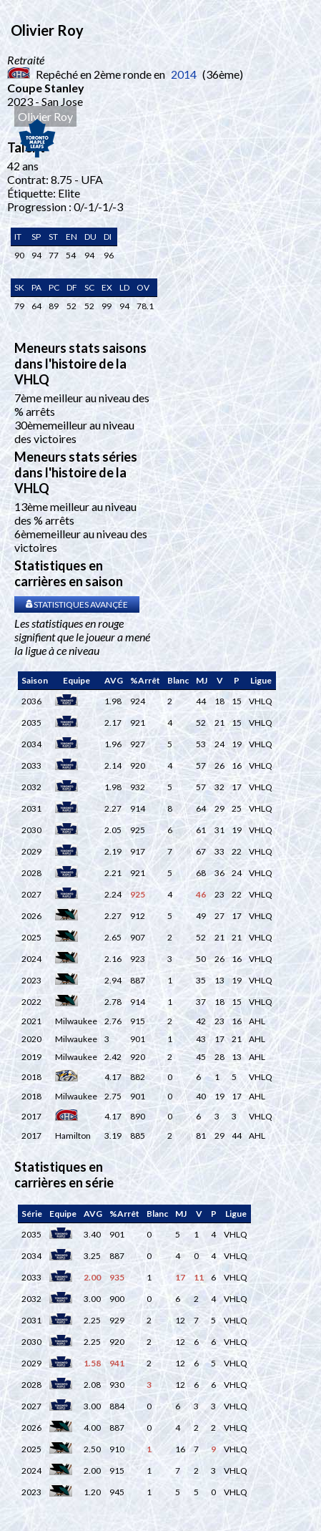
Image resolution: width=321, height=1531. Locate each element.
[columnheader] (34, 680)
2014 (184, 74)
